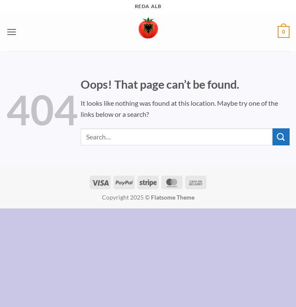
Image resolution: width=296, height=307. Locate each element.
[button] (11, 31)
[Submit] (281, 136)
